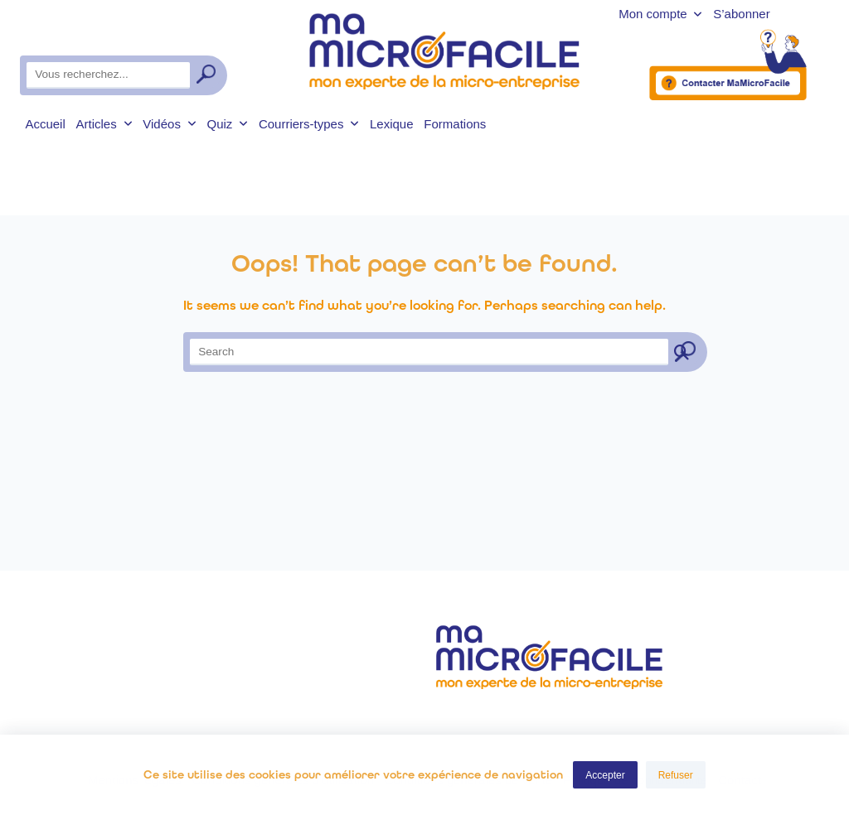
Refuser (675, 775)
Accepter (604, 775)
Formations (455, 124)
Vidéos (169, 124)
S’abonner (741, 14)
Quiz (227, 124)
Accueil (45, 124)
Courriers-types (309, 124)
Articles (104, 124)
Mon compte (660, 14)
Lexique (392, 124)
